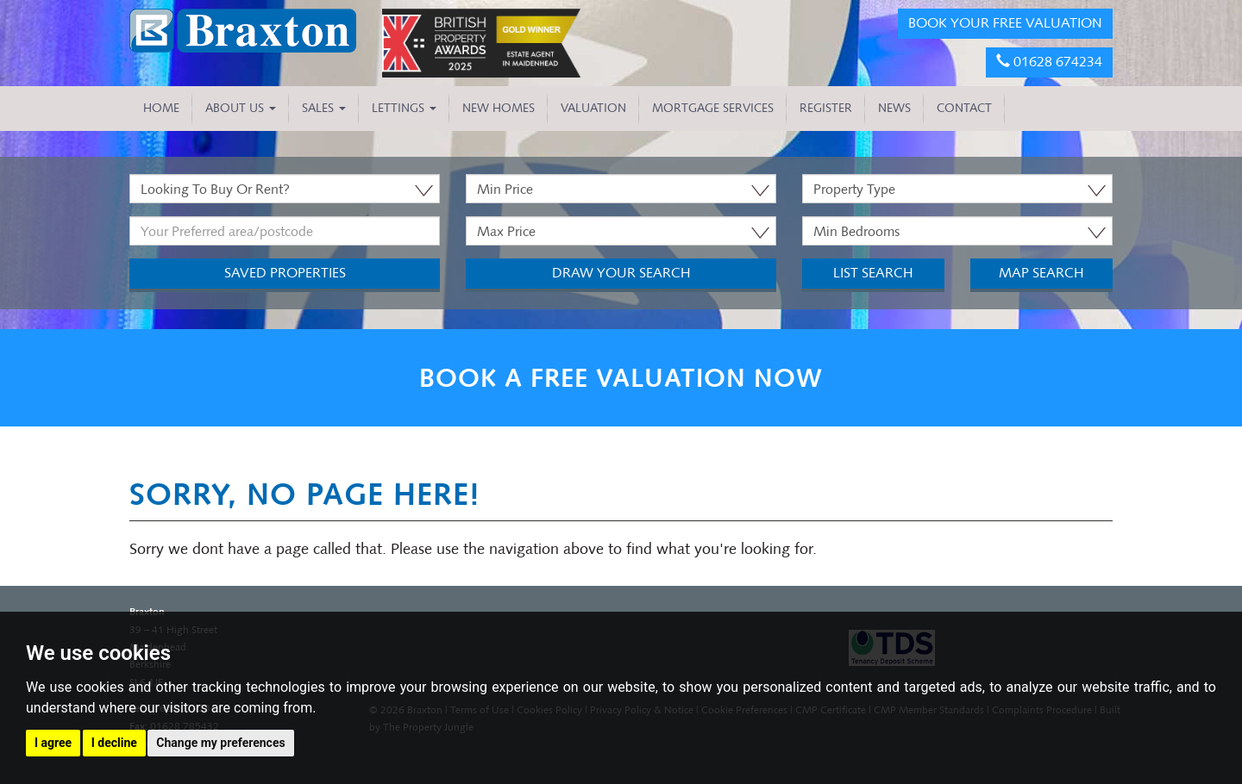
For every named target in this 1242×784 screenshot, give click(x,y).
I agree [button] (53, 743)
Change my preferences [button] (220, 743)
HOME (161, 108)
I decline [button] (114, 743)
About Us (240, 108)
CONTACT (964, 108)
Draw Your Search (621, 272)
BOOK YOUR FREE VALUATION (1005, 23)
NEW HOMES (498, 108)
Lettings (404, 108)
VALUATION (593, 108)
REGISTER (826, 108)
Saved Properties (285, 272)
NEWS (894, 108)
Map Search (1041, 272)
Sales (324, 108)
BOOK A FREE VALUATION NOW (621, 378)
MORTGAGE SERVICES (713, 108)
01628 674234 (1049, 61)
